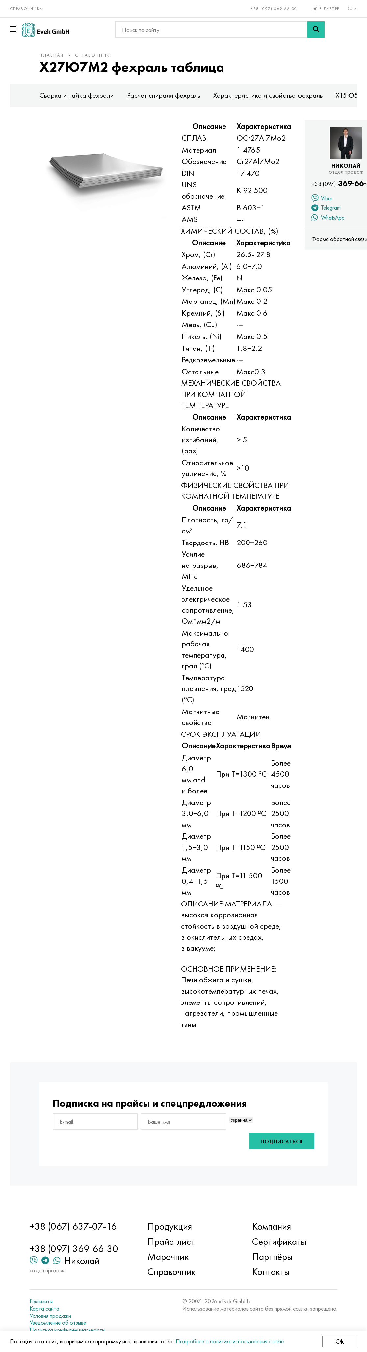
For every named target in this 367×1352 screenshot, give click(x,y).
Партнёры (272, 1257)
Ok (339, 1341)
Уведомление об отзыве (58, 1322)
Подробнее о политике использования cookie (230, 1341)
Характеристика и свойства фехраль (268, 95)
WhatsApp (328, 218)
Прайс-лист (171, 1241)
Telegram (326, 208)
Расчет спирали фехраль (163, 95)
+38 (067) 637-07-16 (73, 1226)
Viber (321, 199)
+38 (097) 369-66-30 (274, 8)
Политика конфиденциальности (67, 1330)
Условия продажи (50, 1315)
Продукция (169, 1226)
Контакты (271, 1272)
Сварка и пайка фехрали (76, 95)
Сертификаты (279, 1241)
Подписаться (282, 1141)
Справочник (92, 55)
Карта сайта (44, 1308)
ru (352, 8)
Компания (271, 1226)
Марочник (168, 1257)
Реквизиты (41, 1301)
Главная (52, 55)
